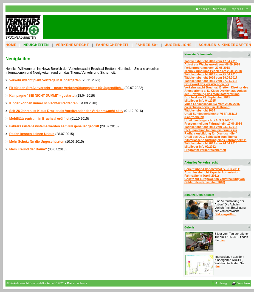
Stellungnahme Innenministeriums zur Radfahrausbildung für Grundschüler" (210, 131)
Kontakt (202, 9)
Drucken (243, 283)
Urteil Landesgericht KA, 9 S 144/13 (208, 120)
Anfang (221, 283)
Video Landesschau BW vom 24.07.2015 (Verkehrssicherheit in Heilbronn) (212, 105)
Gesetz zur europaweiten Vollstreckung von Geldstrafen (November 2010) (214, 180)
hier (222, 240)
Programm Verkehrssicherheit (205, 149)
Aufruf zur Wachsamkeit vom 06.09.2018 (212, 64)
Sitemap (219, 9)
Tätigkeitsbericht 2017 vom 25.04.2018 (210, 74)
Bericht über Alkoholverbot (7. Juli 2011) (212, 169)
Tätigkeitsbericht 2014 (199, 110)
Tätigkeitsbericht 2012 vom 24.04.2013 (210, 143)
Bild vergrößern (225, 214)
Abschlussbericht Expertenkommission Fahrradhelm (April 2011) (211, 174)
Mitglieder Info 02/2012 (200, 146)
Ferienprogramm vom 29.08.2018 (207, 67)
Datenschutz (77, 283)
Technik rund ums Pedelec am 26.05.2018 (213, 71)
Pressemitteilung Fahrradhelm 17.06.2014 (213, 123)
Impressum (239, 9)
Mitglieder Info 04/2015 (200, 100)
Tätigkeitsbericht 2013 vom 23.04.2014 (210, 126)
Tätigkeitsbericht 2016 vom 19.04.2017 (210, 77)
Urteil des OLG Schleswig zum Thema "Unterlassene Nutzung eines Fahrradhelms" (215, 138)
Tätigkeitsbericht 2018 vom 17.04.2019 (210, 61)
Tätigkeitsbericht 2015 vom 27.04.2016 (210, 80)
